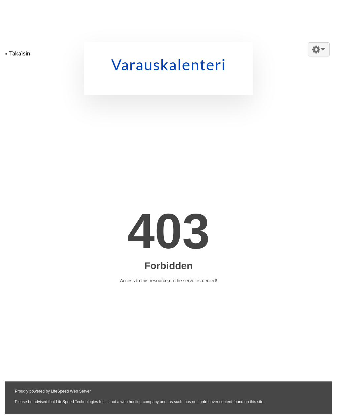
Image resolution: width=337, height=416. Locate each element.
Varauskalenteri (168, 64)
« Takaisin (17, 53)
